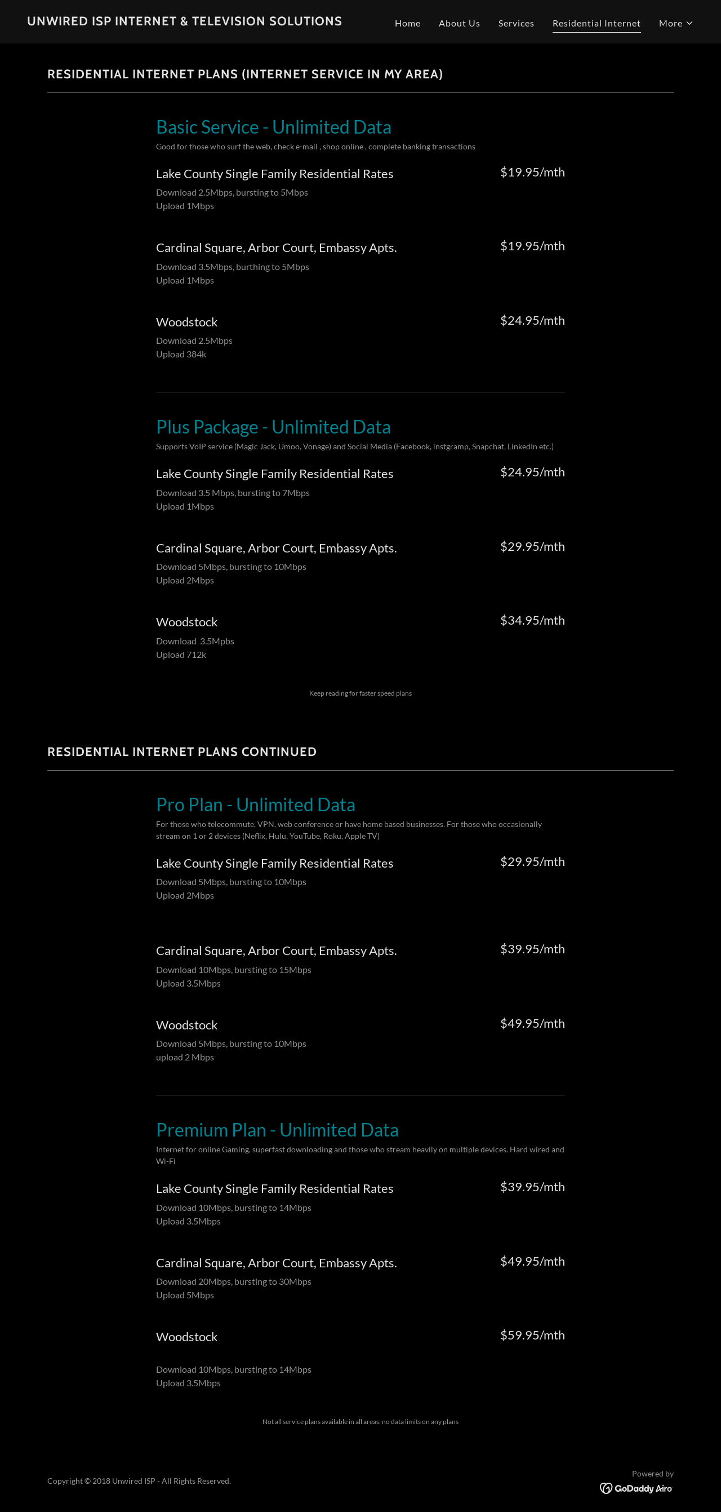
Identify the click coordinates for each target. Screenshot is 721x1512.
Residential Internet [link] (597, 22)
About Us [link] (459, 22)
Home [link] (408, 22)
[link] (184, 21)
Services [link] (517, 22)
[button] (676, 23)
